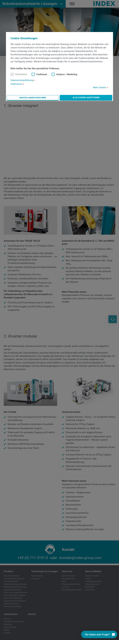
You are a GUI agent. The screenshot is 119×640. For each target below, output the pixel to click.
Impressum (16, 84)
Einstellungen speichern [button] (33, 97)
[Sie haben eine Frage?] (99, 634)
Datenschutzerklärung (22, 80)
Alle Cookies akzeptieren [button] (86, 97)
